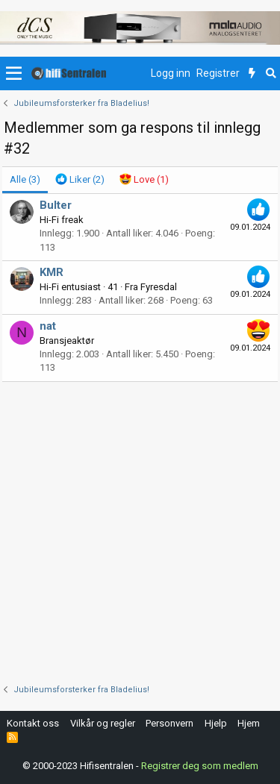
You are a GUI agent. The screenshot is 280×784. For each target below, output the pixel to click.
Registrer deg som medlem (199, 765)
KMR (51, 272)
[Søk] (270, 74)
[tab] (80, 179)
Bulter (56, 205)
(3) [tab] (25, 179)
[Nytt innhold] (252, 74)
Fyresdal (158, 286)
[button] (14, 74)
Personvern (169, 723)
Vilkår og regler (102, 723)
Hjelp (216, 723)
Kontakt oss (33, 723)
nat (48, 326)
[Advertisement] (140, 529)
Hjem (248, 723)
